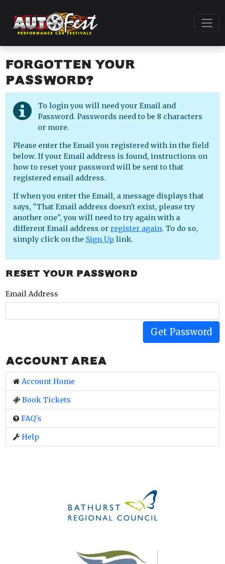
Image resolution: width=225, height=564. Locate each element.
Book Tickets (46, 399)
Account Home (48, 381)
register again (136, 228)
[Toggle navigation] (207, 23)
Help (30, 436)
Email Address (31, 293)
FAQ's (31, 418)
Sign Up (100, 239)
